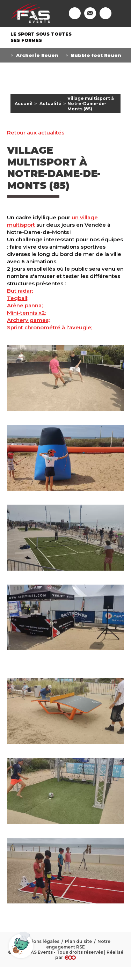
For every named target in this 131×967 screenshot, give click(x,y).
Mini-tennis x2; (26, 312)
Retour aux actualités (35, 133)
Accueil (23, 103)
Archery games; (28, 320)
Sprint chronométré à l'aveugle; (49, 327)
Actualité (50, 103)
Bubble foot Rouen (96, 55)
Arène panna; (25, 305)
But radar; (20, 290)
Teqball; (17, 298)
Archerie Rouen (37, 55)
